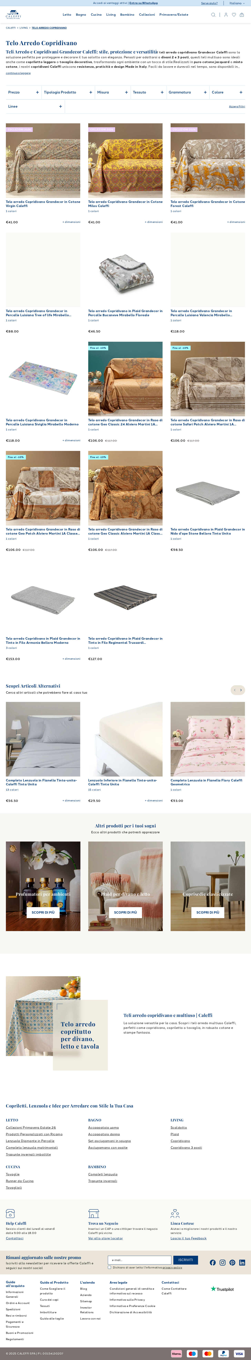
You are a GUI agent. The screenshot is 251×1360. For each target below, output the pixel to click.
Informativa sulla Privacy (127, 1299)
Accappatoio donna (104, 1134)
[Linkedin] (242, 1263)
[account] (226, 14)
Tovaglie (13, 1174)
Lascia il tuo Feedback (189, 1238)
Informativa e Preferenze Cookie (132, 1306)
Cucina (96, 14)
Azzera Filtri (237, 106)
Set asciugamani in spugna (109, 1141)
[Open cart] (241, 14)
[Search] (213, 14)
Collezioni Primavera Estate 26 (31, 1127)
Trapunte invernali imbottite (28, 1154)
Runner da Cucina (20, 1181)
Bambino (127, 14)
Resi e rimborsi (16, 1315)
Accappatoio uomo (103, 1127)
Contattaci (15, 1238)
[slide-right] (241, 690)
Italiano (237, 3)
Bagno (81, 14)
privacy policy (172, 1267)
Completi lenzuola (102, 1174)
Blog (83, 1288)
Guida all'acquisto (15, 1284)
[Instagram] (223, 1263)
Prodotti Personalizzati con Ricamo (34, 1134)
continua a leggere (18, 73)
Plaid (175, 1134)
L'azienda (87, 1282)
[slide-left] (234, 690)
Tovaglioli (14, 1188)
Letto (67, 14)
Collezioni (147, 14)
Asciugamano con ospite (108, 1147)
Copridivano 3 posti (186, 1147)
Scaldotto (179, 1127)
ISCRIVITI (185, 1260)
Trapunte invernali (102, 1181)
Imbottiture (48, 1312)
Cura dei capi (49, 1299)
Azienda (85, 1295)
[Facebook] (213, 1263)
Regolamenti (15, 1339)
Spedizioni (13, 1309)
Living (111, 14)
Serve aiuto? (209, 3)
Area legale (118, 1282)
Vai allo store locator (105, 1238)
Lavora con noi (90, 1318)
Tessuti (45, 1306)
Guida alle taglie (52, 1318)
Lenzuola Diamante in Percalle (30, 1141)
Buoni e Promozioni (20, 1333)
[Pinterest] (232, 1263)
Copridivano (180, 1141)
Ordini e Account (18, 1303)
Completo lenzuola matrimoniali (32, 1147)
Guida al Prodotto (54, 1282)
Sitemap (86, 1301)
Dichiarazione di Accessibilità (131, 1312)
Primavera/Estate (173, 14)
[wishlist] (234, 14)
